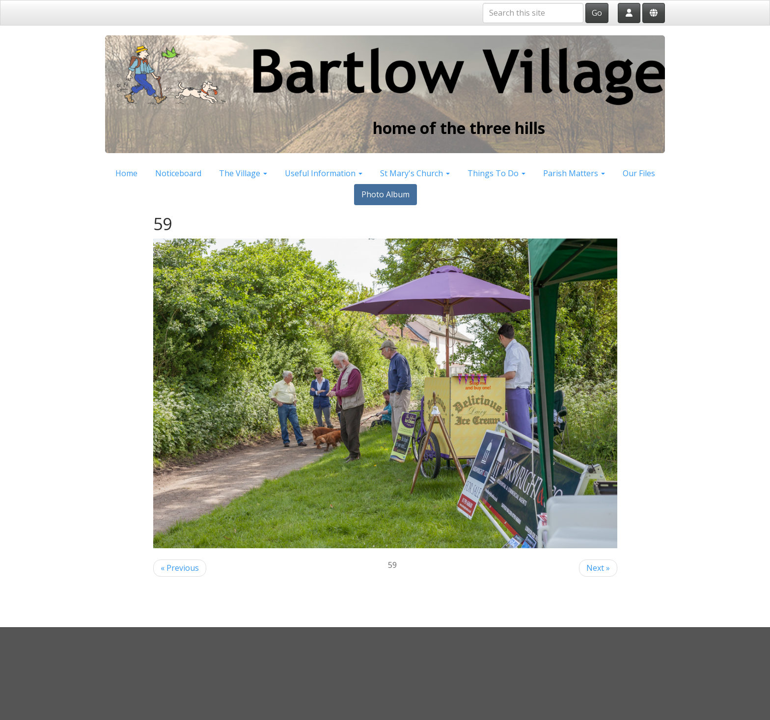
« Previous (180, 567)
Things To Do (496, 173)
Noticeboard (178, 173)
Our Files (639, 173)
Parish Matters (574, 173)
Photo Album (385, 194)
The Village (243, 173)
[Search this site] (533, 13)
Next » (598, 567)
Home (126, 173)
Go (597, 12)
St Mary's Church (415, 173)
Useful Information (323, 173)
